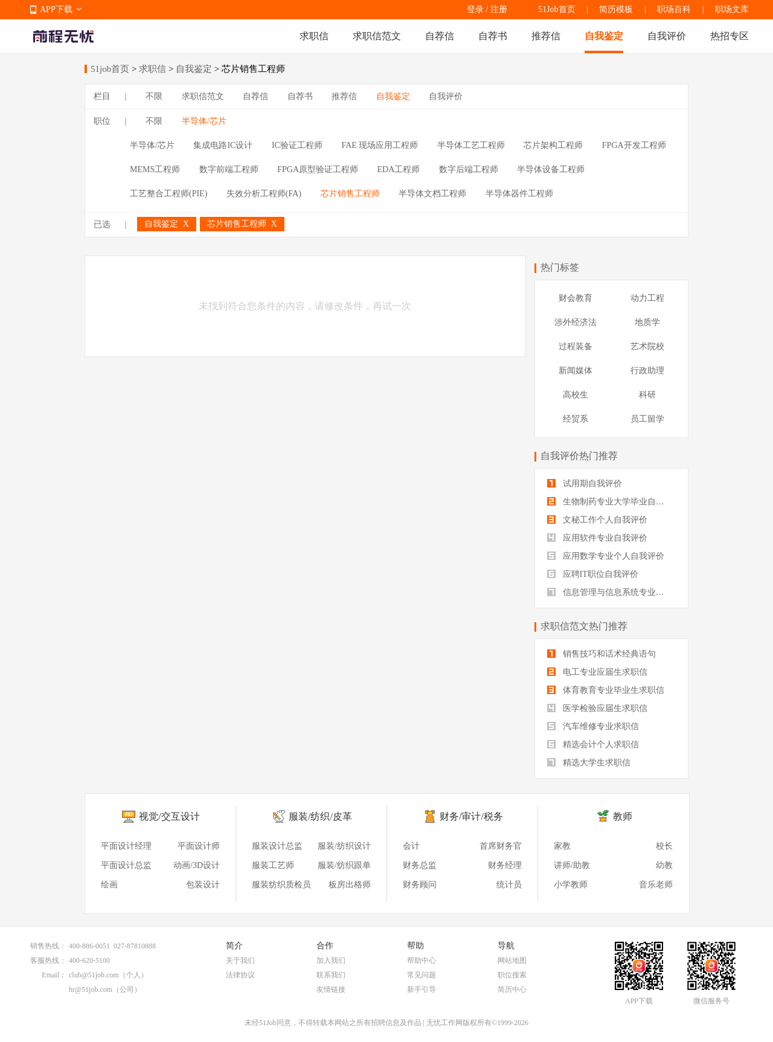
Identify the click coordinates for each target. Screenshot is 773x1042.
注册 (498, 9)
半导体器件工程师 (519, 193)
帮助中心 (421, 960)
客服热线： (48, 960)
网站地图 (512, 960)
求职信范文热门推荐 (583, 626)
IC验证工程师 (297, 145)
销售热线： (48, 946)
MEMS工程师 (155, 169)
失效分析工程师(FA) (263, 193)
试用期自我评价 (584, 483)
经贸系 (575, 418)
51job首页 (110, 69)
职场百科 (674, 9)
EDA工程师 (398, 169)
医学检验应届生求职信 (597, 708)
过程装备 (575, 346)
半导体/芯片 (204, 121)
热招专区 (729, 36)
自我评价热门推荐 (579, 456)
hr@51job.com (90, 989)
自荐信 (439, 36)
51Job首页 (556, 9)
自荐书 (492, 36)
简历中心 (512, 989)
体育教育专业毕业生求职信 (605, 690)
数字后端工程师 (468, 169)
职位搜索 (512, 975)
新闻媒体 (575, 370)
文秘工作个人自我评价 (597, 519)
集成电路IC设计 (222, 145)
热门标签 (559, 267)
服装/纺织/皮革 (320, 816)
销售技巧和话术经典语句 (601, 653)
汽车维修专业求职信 (593, 726)
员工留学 (647, 418)
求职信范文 (377, 36)
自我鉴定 (604, 36)
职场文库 (732, 9)
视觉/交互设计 (169, 816)
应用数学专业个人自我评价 (605, 556)
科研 (647, 394)
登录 (475, 9)
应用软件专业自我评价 (597, 537)
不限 (154, 96)
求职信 (314, 36)
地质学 (647, 322)
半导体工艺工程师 (471, 145)
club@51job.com (94, 975)
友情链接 (330, 989)
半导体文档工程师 (432, 193)
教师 (622, 816)
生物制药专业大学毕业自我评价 (611, 501)
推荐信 (545, 36)
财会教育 (575, 298)
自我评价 (666, 36)
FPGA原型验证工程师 (317, 169)
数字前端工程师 (228, 169)
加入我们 (330, 960)
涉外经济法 (575, 322)
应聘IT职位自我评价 (592, 574)
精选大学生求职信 (588, 762)
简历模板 (616, 9)
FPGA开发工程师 (634, 145)
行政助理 (647, 370)
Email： (54, 975)
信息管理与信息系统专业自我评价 (611, 592)
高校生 (575, 394)
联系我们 (330, 975)
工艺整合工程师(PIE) (168, 193)
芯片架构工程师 (553, 145)
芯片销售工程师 (350, 193)
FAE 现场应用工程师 (379, 145)
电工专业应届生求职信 (597, 672)
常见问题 (421, 975)
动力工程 (647, 298)
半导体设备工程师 (551, 169)
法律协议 (240, 975)
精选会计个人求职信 (593, 744)
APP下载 (56, 9)
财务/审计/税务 (471, 816)
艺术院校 (647, 346)
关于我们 (240, 960)
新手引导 (421, 989)
